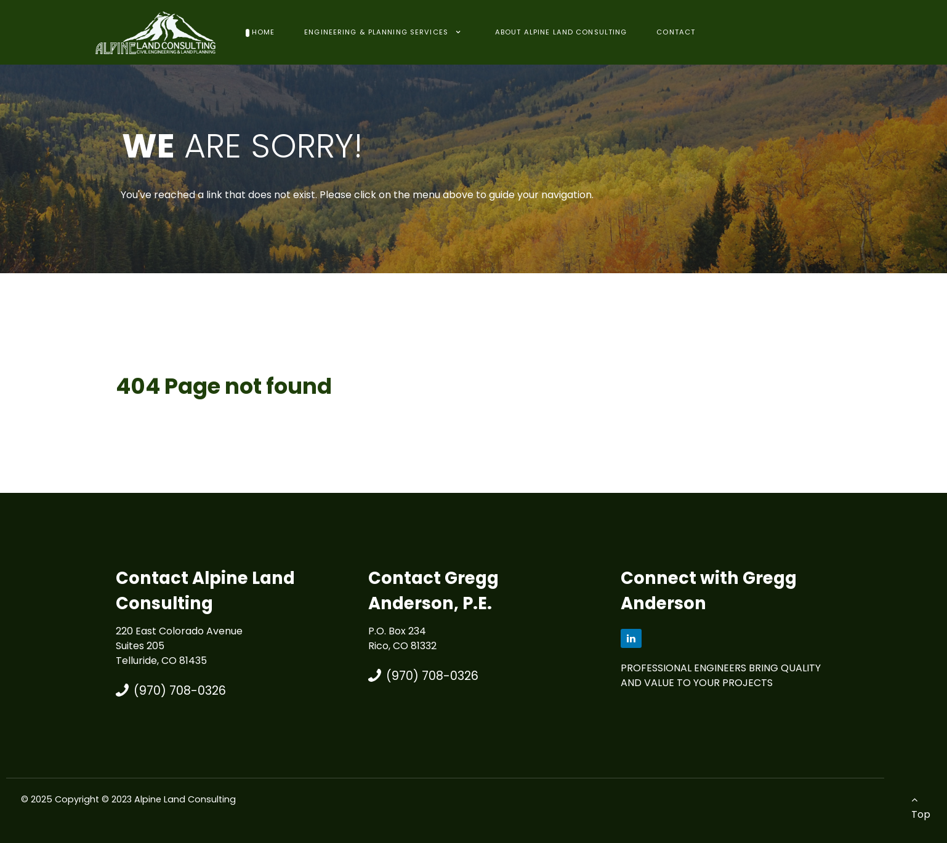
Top (920, 807)
